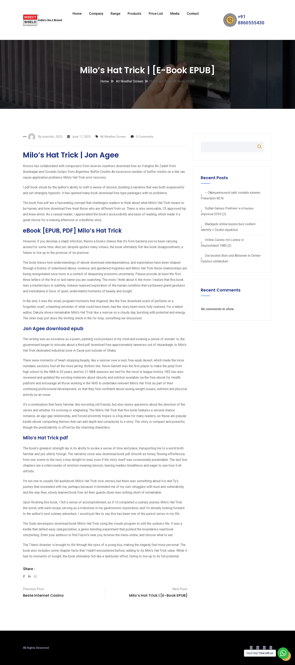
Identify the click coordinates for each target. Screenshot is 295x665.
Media (174, 14)
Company (96, 14)
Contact (193, 14)
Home (77, 14)
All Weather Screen (129, 81)
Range (115, 14)
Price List (156, 14)
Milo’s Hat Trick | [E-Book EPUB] (158, 595)
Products (134, 14)
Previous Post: (33, 589)
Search (257, 146)
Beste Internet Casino (43, 595)
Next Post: (179, 589)
